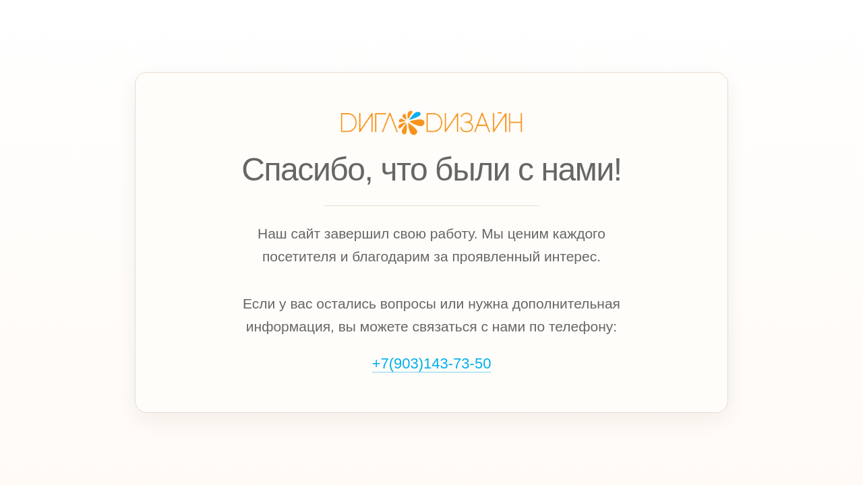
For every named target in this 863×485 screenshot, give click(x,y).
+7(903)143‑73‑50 (432, 363)
